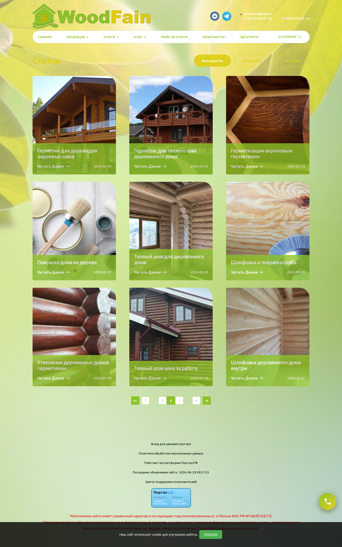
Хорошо (211, 534)
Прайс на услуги (174, 37)
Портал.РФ (190, 463)
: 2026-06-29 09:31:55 (193, 472)
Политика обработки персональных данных (171, 453)
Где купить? (249, 37)
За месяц (292, 61)
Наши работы (214, 37)
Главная (44, 37)
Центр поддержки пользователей (171, 482)
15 (196, 400)
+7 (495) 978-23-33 (295, 18)
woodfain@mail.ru (258, 14)
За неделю (252, 61)
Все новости (212, 61)
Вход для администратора (171, 444)
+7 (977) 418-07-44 (258, 18)
